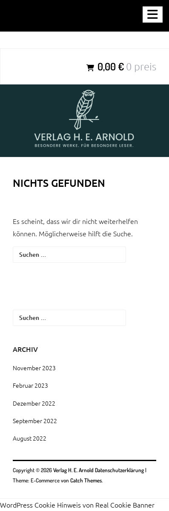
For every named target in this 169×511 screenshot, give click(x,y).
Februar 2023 (30, 385)
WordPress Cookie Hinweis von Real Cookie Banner (77, 504)
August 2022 (29, 438)
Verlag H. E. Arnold (74, 470)
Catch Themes (86, 480)
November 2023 (34, 367)
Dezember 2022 (34, 403)
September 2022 (35, 420)
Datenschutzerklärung (119, 470)
